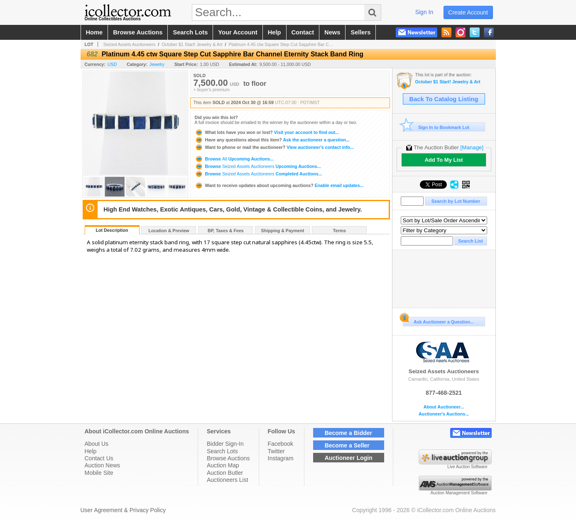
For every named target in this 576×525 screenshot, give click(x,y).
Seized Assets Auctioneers (129, 44)
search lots (190, 32)
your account (237, 32)
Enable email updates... (279, 185)
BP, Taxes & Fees (226, 230)
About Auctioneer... (444, 407)
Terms (339, 230)
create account (468, 12)
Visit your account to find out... (267, 132)
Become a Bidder (348, 433)
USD (112, 64)
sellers (360, 32)
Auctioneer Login (349, 458)
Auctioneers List (227, 479)
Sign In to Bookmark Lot (436, 127)
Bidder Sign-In (225, 443)
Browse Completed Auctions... (258, 173)
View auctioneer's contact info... (274, 147)
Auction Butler (225, 472)
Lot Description (112, 230)
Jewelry (157, 64)
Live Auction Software (467, 466)
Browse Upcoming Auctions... (234, 158)
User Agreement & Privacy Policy (123, 510)
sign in (424, 12)
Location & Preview (168, 230)
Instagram (281, 458)
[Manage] (472, 147)
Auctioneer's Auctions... (444, 414)
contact (303, 32)
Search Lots (222, 451)
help (274, 32)
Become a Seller (347, 445)
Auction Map (223, 465)
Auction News (102, 465)
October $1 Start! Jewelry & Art (192, 44)
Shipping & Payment (282, 230)
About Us (97, 443)
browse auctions (137, 32)
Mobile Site (99, 472)
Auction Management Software (459, 493)
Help (91, 451)
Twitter (276, 451)
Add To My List (443, 160)
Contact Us (99, 458)
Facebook (280, 443)
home (94, 32)
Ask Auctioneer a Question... (438, 320)
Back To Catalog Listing (443, 99)
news (332, 32)
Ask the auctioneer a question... (272, 139)
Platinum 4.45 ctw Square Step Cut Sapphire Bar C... (280, 44)
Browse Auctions (228, 458)
